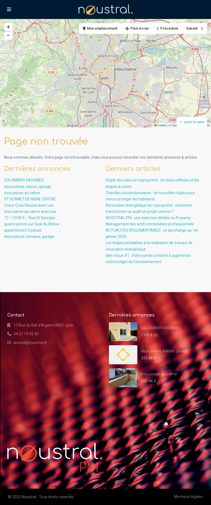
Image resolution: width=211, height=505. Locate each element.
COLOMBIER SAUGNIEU (24, 180)
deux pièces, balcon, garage (27, 186)
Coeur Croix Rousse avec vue (28, 205)
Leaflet (160, 125)
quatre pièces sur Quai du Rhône (31, 224)
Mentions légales (188, 496)
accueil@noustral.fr (30, 342)
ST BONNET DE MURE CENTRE (30, 199)
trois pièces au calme (22, 193)
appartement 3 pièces (23, 230)
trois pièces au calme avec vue (30, 211)
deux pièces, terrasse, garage (29, 236)
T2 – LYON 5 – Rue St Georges (29, 218)
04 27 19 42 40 (26, 334)
